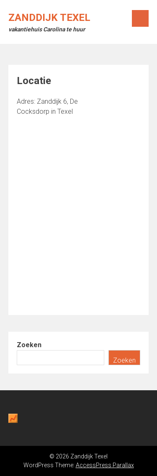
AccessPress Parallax (105, 465)
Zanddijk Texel (49, 17)
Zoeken (29, 345)
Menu (140, 18)
